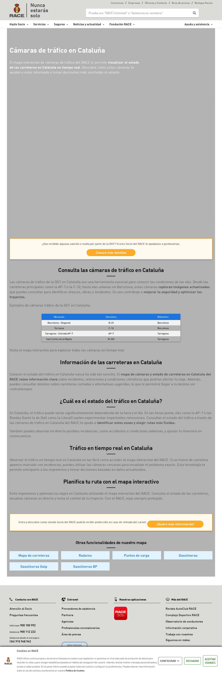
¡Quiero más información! (111, 531)
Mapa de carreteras (33, 563)
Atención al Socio (21, 617)
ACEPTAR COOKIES (210, 661)
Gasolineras (188, 563)
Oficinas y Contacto (156, 3)
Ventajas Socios (203, 3)
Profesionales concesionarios (81, 636)
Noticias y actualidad (87, 24)
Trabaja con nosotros (179, 642)
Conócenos (117, 3)
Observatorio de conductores (184, 629)
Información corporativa (181, 636)
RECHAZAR (192, 660)
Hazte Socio (17, 24)
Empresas (134, 3)
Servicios (39, 24)
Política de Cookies (75, 670)
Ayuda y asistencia (197, 24)
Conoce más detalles (111, 254)
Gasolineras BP (85, 574)
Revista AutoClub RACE (181, 617)
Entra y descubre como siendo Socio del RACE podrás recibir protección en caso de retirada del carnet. (111, 521)
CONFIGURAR (170, 661)
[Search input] (139, 13)
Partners (67, 623)
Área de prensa (181, 3)
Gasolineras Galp (33, 574)
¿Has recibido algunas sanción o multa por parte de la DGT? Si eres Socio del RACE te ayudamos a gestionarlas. (111, 243)
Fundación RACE (120, 24)
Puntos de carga (136, 563)
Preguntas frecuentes (24, 623)
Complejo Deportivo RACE (182, 623)
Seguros (59, 24)
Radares (85, 563)
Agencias (67, 629)
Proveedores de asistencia (78, 617)
